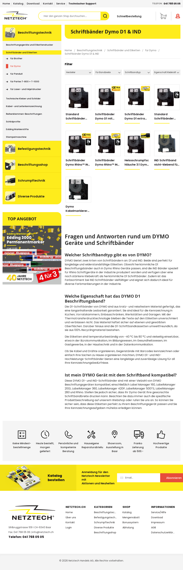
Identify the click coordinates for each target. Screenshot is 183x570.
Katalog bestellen (56, 477)
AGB (153, 527)
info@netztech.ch (43, 532)
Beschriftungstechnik (90, 50)
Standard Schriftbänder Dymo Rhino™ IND (166, 116)
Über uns (71, 517)
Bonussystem (131, 522)
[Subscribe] (162, 477)
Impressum (158, 522)
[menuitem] (32, 33)
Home (6, 3)
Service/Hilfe (158, 512)
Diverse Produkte (104, 527)
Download (33, 3)
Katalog (18, 3)
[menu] (32, 114)
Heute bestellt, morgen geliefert (45, 447)
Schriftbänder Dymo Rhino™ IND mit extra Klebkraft (78, 162)
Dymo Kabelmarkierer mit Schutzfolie (76, 209)
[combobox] (73, 16)
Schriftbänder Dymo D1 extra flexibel (135, 116)
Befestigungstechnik (105, 517)
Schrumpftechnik (104, 522)
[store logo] (20, 15)
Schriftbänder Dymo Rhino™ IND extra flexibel (107, 162)
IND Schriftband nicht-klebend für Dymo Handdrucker (166, 162)
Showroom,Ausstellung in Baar (114, 447)
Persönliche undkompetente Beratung (68, 447)
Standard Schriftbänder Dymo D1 (75, 116)
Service (60, 3)
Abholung (128, 527)
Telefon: (166, 3)
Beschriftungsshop (105, 532)
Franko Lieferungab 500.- (138, 447)
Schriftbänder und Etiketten (124, 50)
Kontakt (48, 3)
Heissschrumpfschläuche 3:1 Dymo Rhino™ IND (137, 162)
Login (69, 527)
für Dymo (151, 50)
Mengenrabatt (131, 517)
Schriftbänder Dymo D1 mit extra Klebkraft (105, 116)
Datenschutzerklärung (162, 532)
